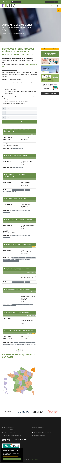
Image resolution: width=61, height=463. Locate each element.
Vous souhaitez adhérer (38, 435)
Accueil (4, 33)
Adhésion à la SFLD (50, 49)
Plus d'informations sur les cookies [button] (10, 456)
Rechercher (19, 122)
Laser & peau (16, 1)
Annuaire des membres (50, 53)
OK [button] (11, 459)
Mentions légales (34, 459)
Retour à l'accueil (50, 93)
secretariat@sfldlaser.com (14, 435)
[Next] (22, 350)
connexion (49, 1)
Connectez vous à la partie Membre (41, 432)
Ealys (57, 459)
